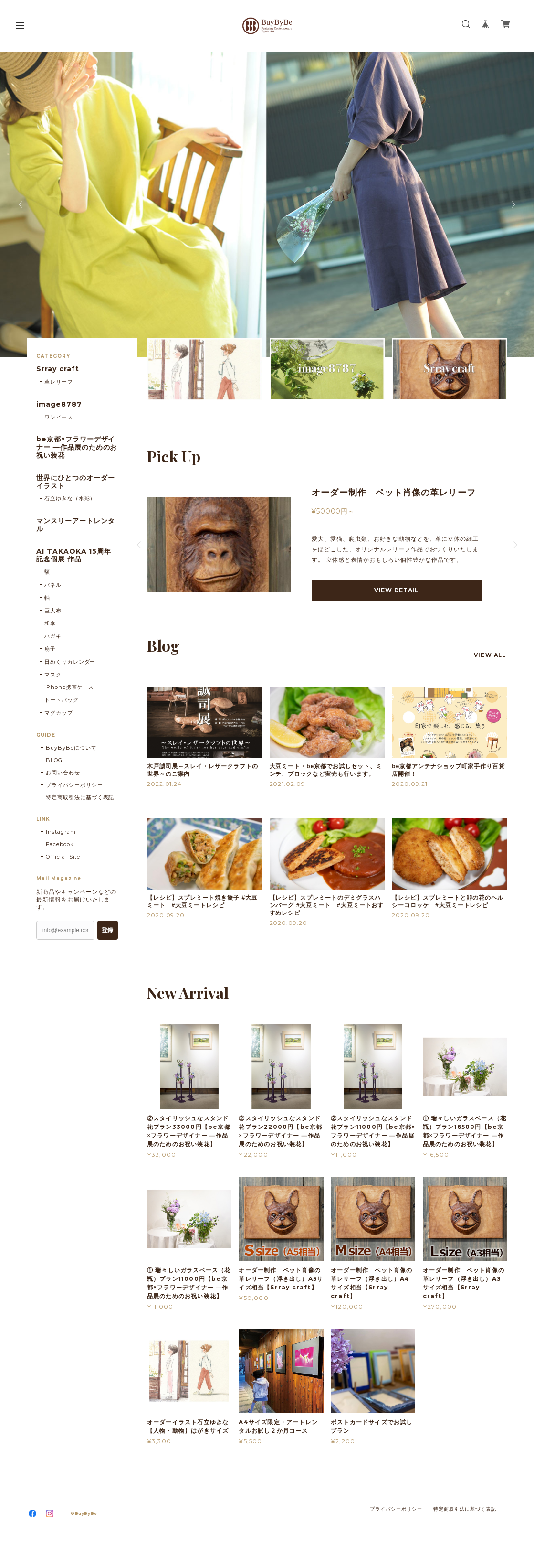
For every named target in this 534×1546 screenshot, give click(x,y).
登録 (107, 930)
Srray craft (57, 369)
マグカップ (58, 712)
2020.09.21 (410, 783)
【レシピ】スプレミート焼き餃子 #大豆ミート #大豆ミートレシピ (202, 901)
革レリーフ (58, 381)
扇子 (50, 648)
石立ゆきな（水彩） (70, 498)
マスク (53, 674)
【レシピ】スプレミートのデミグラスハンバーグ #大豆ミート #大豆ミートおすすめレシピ (327, 905)
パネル (53, 584)
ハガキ (53, 636)
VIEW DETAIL (396, 590)
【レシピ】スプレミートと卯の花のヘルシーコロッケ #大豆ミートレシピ (447, 901)
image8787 (59, 404)
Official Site (63, 856)
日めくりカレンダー (70, 661)
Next (512, 204)
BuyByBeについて (71, 747)
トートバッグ (61, 700)
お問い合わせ (63, 772)
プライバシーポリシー (74, 785)
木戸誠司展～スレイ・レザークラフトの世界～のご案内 (202, 770)
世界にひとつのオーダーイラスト (75, 482)
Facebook (60, 844)
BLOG (54, 760)
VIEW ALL (490, 655)
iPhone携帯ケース (69, 687)
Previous (21, 204)
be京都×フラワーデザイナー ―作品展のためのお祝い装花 (76, 447)
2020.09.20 (166, 915)
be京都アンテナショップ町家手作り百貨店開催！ (448, 770)
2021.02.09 (287, 783)
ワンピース (58, 417)
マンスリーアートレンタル (75, 525)
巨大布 (53, 610)
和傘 (50, 623)
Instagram (61, 831)
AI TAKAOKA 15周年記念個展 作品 (73, 556)
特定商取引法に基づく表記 (80, 797)
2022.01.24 (164, 783)
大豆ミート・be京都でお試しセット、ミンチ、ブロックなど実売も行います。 (326, 770)
